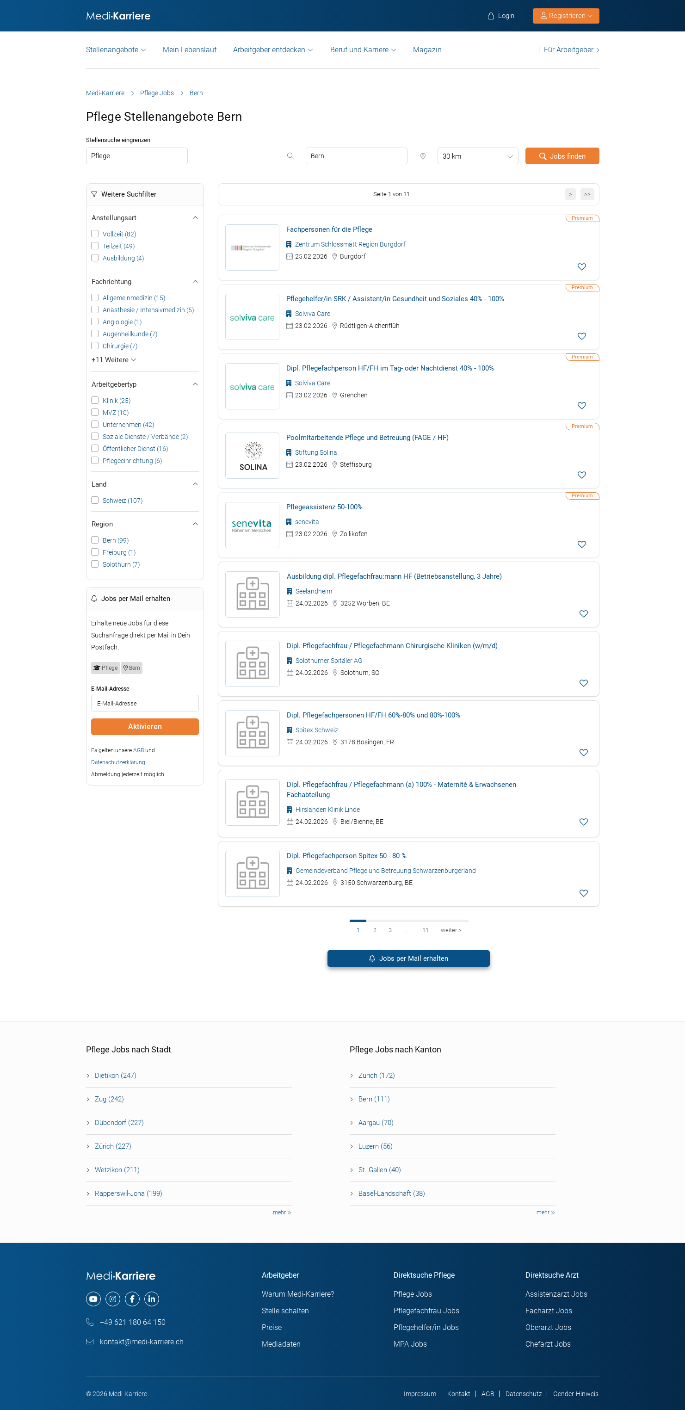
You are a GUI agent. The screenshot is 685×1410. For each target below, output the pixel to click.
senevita (302, 522)
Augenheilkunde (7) (130, 334)
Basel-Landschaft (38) (391, 1193)
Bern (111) (374, 1099)
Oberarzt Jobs (548, 1327)
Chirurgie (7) (120, 346)
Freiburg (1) (119, 552)
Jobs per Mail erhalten (408, 958)
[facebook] (132, 1299)
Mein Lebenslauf (189, 50)
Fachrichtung (145, 282)
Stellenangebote (112, 50)
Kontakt (458, 1394)
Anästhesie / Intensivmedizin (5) (148, 310)
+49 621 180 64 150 (126, 1322)
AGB (138, 750)
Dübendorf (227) (119, 1123)
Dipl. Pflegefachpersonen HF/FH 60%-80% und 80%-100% (373, 715)
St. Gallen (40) (379, 1170)
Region (145, 524)
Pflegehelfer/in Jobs (426, 1327)
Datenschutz (524, 1394)
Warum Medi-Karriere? (298, 1294)
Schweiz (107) (123, 500)
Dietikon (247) (115, 1075)
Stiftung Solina (311, 452)
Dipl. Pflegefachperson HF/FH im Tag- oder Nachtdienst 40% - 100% (390, 368)
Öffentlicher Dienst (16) (135, 448)
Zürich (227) (113, 1146)
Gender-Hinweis (576, 1394)
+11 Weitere (114, 360)
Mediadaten (281, 1344)
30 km (452, 156)
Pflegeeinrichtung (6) (132, 460)
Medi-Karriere (105, 93)
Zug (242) (109, 1099)
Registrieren (566, 16)
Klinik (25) (117, 400)
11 (425, 930)
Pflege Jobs (157, 93)
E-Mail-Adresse (110, 689)
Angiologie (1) (122, 322)
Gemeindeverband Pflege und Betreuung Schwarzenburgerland (381, 870)
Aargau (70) (376, 1123)
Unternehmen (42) (128, 424)
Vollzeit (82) (119, 234)
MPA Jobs (410, 1344)
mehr (282, 1212)
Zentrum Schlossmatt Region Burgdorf (346, 244)
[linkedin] (151, 1299)
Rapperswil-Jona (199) (128, 1193)
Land (145, 484)
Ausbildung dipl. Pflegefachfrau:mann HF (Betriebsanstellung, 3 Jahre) (394, 576)
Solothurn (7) (121, 564)
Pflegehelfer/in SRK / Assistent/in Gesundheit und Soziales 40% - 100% (395, 299)
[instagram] (112, 1299)
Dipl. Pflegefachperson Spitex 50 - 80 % (347, 856)
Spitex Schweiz (312, 730)
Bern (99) (116, 540)
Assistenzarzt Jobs (556, 1294)
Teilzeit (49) (119, 246)
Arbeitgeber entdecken (269, 50)
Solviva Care (308, 313)
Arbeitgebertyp (145, 384)
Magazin (427, 50)
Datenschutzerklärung (118, 762)
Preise (272, 1327)
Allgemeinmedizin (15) (134, 298)
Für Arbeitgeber (568, 50)
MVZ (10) (116, 412)
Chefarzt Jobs (548, 1344)
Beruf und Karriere (359, 50)
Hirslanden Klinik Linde (323, 809)
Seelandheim (309, 591)
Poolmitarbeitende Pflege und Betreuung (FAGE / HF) (367, 437)
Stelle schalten (285, 1310)
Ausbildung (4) (123, 258)
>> (587, 194)
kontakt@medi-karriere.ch (135, 1341)
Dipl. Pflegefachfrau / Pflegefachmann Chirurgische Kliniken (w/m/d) (392, 646)
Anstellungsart (145, 218)
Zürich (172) (376, 1075)
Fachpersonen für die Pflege (329, 229)
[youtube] (93, 1299)
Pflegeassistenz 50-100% (324, 507)
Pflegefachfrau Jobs (426, 1310)
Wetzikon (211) (117, 1170)
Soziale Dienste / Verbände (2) (145, 436)
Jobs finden (562, 156)
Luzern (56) (375, 1146)
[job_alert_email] (145, 703)
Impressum (420, 1394)
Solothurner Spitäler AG (325, 660)
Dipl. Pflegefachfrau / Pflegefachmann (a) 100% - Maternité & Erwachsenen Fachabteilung (401, 789)
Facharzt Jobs (548, 1310)
